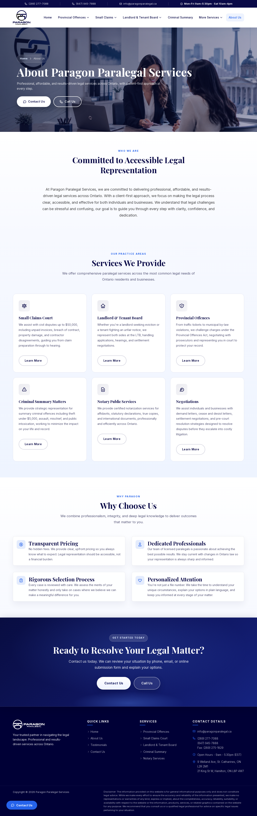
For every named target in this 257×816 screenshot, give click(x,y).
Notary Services (152, 758)
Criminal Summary (180, 17)
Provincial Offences (73, 17)
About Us (235, 17)
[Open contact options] (21, 805)
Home (48, 17)
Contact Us (34, 101)
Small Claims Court (153, 738)
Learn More (111, 362)
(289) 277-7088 (36, 3)
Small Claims (106, 17)
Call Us (67, 101)
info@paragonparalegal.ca (138, 3)
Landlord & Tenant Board (142, 17)
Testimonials (97, 745)
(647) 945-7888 (84, 3)
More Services (211, 17)
